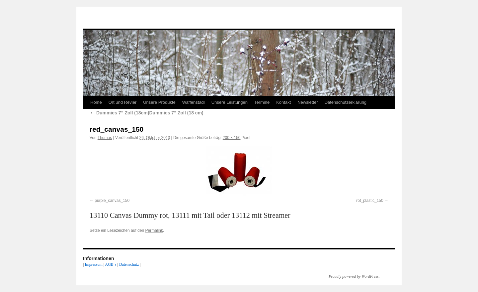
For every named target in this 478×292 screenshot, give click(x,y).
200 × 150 (232, 137)
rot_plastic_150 (369, 200)
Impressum (93, 264)
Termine (262, 102)
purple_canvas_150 (112, 200)
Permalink (154, 230)
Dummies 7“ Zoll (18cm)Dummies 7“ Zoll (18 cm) (146, 112)
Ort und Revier (123, 102)
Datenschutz (129, 264)
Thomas (105, 137)
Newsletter (307, 102)
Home (96, 102)
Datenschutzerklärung (345, 102)
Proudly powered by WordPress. (354, 276)
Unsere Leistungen (229, 102)
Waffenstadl (193, 102)
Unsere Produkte (159, 102)
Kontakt (283, 102)
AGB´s (110, 264)
